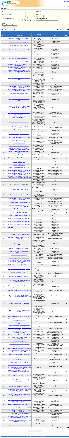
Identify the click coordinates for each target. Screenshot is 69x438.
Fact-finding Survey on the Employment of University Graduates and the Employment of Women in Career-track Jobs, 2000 (19, 261)
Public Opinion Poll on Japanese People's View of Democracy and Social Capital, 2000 (19, 325)
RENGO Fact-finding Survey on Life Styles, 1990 (19, 215)
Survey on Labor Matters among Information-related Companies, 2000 (19, 338)
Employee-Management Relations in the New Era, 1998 (19, 100)
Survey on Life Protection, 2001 (19, 359)
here (8, 18)
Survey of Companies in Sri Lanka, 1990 (19, 272)
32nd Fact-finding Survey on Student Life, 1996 (19, 49)
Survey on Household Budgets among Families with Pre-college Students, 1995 (19, 161)
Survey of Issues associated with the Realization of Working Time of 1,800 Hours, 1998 (19, 107)
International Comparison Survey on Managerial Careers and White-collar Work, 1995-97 (19, 206)
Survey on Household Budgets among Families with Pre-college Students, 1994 (19, 174)
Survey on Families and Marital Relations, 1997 (19, 122)
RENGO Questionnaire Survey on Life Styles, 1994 (19, 221)
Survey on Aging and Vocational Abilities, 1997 (19, 146)
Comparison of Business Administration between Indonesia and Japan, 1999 (19, 332)
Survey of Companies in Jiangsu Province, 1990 (19, 258)
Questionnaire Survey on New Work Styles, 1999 (19, 425)
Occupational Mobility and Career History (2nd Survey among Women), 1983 (19, 68)
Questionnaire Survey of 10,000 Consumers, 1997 (19, 357)
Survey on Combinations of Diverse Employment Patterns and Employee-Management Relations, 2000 (19, 296)
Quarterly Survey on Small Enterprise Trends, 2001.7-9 (19, 316)
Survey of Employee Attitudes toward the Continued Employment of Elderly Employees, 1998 (19, 286)
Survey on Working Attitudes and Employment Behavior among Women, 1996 (19, 130)
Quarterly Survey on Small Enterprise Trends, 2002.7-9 (19, 407)
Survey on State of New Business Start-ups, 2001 (19, 354)
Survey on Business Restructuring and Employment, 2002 (19, 405)
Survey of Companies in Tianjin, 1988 (19, 255)
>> (62, 29)
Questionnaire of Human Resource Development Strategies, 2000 (19, 344)
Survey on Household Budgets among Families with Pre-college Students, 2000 (19, 199)
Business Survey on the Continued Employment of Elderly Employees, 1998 (19, 281)
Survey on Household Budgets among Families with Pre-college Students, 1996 (19, 164)
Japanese (66, 1)
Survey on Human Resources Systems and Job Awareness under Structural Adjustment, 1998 (19, 149)
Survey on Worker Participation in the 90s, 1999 (19, 303)
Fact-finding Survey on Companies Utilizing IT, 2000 (19, 334)
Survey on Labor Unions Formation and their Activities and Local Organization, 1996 (19, 421)
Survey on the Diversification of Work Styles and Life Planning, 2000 (19, 252)
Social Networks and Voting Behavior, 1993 (19, 93)
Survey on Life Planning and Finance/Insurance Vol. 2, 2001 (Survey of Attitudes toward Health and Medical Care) (19, 371)
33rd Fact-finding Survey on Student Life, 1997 (19, 54)
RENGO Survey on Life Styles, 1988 (19, 212)
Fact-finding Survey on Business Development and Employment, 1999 (19, 155)
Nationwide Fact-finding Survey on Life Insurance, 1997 (19, 39)
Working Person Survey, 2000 (19, 341)
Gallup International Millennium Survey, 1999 (19, 234)
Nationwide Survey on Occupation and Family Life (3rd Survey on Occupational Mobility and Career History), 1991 (19, 71)
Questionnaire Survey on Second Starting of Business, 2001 (19, 322)
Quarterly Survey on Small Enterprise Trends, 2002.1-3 (19, 348)
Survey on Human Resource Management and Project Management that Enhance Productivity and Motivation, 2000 (19, 390)
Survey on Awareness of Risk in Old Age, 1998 (19, 42)
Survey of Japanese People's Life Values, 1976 (19, 167)
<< (54, 29)
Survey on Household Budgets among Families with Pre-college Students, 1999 (19, 90)
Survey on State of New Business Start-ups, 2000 (19, 180)
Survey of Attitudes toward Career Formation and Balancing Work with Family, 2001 (19, 351)
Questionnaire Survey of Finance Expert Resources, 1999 (19, 414)
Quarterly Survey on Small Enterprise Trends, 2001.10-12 (19, 329)
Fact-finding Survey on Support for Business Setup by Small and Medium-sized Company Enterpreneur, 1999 (19, 177)
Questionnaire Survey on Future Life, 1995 (19, 184)
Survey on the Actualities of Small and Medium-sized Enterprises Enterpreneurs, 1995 (19, 395)
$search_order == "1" (9, 25)
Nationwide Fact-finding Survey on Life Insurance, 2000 (19, 249)
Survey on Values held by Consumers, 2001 (19, 362)
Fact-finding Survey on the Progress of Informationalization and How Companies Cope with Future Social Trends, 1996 (19, 142)
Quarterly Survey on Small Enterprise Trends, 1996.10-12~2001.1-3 (19, 238)
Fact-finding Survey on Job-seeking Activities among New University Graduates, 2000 (19, 265)
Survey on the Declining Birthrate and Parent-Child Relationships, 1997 (19, 380)
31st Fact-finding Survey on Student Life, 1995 (19, 45)
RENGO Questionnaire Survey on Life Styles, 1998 (19, 227)
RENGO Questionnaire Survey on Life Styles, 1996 (19, 224)
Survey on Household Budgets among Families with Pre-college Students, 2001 (19, 319)
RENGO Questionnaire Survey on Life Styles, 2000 (19, 231)
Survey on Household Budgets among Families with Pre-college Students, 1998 (19, 87)
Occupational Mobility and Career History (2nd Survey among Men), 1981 (19, 65)
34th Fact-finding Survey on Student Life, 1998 (19, 58)
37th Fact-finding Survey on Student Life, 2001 (19, 386)
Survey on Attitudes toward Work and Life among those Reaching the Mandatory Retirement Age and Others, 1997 (19, 78)
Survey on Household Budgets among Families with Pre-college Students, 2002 (19, 411)
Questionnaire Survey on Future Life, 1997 (19, 189)
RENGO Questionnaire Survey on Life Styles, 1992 (19, 218)
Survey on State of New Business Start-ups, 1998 (19, 84)
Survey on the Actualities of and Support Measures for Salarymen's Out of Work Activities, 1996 (19, 417)
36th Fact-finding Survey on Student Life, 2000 (19, 276)
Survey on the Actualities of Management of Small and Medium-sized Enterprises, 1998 (19, 401)
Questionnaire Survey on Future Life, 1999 (19, 194)
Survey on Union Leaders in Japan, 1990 (19, 61)
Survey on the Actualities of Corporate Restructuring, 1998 (19, 152)
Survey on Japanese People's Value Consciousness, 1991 (19, 158)
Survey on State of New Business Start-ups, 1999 (19, 137)
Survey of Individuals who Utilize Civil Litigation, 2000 (19, 269)
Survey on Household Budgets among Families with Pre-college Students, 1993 (19, 171)
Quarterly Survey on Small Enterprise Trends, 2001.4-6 (19, 290)
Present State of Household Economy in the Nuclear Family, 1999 (19, 127)
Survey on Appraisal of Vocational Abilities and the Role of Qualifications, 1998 (19, 117)
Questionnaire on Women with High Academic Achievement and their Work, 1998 (19, 209)
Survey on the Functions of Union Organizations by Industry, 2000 (19, 311)
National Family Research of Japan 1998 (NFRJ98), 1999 (19, 243)
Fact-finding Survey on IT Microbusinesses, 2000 (19, 202)
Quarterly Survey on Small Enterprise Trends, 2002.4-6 (19, 375)
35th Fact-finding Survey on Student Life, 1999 (19, 134)
